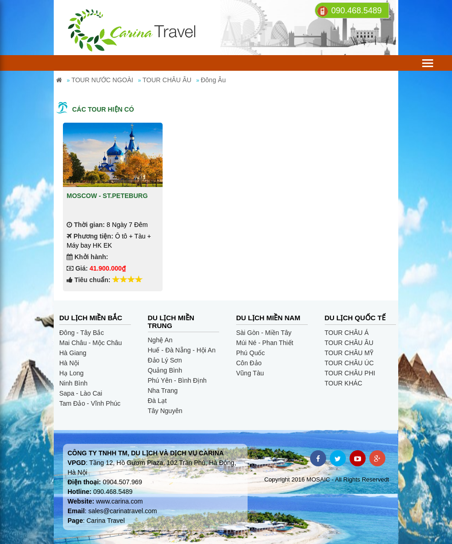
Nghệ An (160, 340)
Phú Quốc (250, 353)
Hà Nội (69, 363)
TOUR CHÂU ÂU (349, 342)
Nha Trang (163, 390)
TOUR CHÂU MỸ (349, 353)
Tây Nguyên (165, 410)
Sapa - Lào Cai (80, 393)
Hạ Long (71, 373)
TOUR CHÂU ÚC (349, 363)
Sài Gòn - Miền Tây (264, 332)
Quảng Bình (165, 370)
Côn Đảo (248, 363)
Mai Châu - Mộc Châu (90, 342)
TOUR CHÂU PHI (350, 373)
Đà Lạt (157, 400)
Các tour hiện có (103, 109)
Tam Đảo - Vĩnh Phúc (89, 403)
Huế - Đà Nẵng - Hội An (182, 350)
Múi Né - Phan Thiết (264, 342)
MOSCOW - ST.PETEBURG (107, 195)
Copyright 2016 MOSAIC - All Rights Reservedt (326, 479)
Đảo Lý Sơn (165, 360)
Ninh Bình (73, 383)
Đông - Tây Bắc (81, 332)
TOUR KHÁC (343, 383)
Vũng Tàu (250, 373)
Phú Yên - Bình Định (177, 380)
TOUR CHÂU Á (347, 332)
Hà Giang (72, 353)
